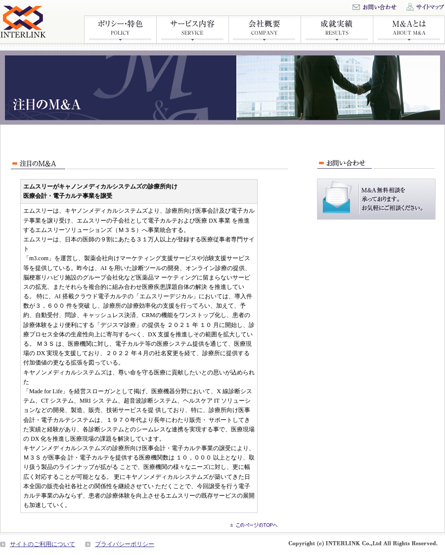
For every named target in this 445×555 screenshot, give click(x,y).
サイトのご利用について (42, 544)
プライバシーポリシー (124, 544)
